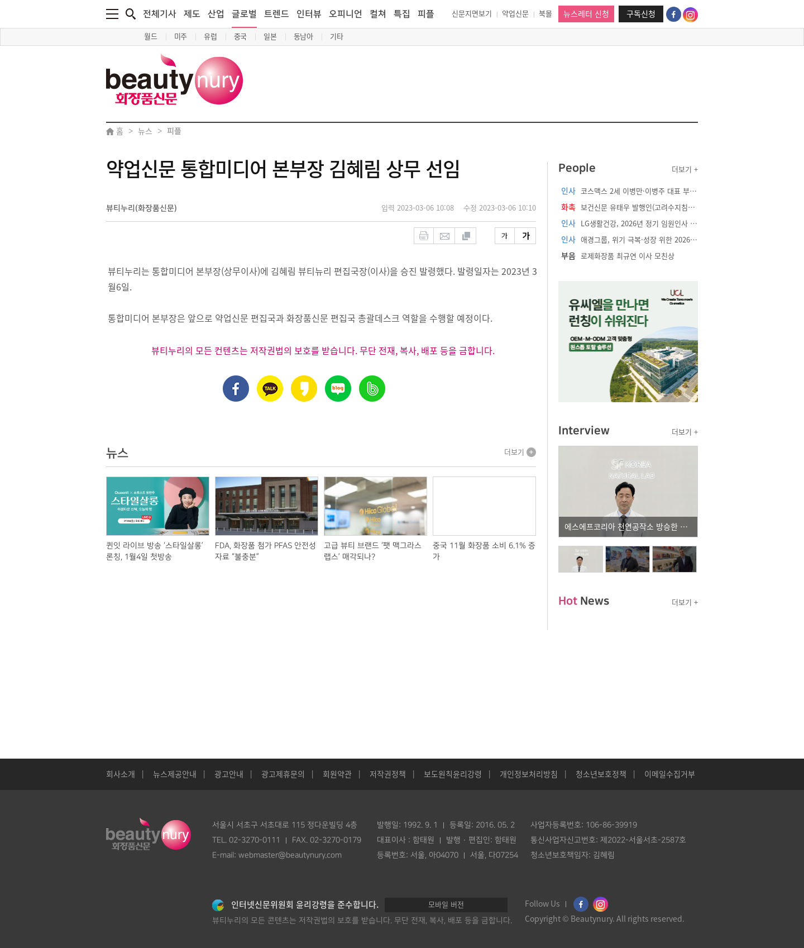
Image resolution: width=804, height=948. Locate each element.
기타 (336, 36)
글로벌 (244, 18)
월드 (150, 36)
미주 (181, 36)
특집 (402, 14)
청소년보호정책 (601, 774)
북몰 (545, 13)
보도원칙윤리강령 (453, 774)
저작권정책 (388, 774)
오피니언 (345, 14)
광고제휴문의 (283, 774)
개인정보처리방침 (529, 774)
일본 (270, 36)
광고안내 (228, 774)
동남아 (303, 36)
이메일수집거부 (669, 774)
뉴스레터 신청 (586, 14)
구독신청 (640, 14)
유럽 (210, 36)
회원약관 (337, 774)
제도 (192, 14)
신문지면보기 (472, 13)
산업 (216, 14)
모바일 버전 (446, 904)
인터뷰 (309, 14)
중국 (240, 36)
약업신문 (515, 13)
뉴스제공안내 (175, 774)
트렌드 (276, 14)
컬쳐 (378, 14)
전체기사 (159, 14)
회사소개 (120, 774)
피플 (426, 14)
